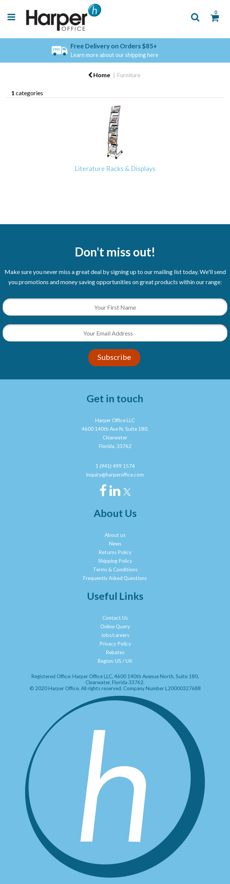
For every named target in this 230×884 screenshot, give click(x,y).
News (115, 544)
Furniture (128, 74)
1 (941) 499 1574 (115, 466)
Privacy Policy (115, 644)
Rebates (115, 652)
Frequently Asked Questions (115, 578)
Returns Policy (115, 552)
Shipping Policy (115, 561)
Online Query (115, 626)
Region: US (109, 661)
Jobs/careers (115, 635)
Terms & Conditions (115, 569)
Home (99, 74)
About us (115, 535)
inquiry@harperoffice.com (115, 475)
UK (129, 661)
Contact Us (115, 618)
